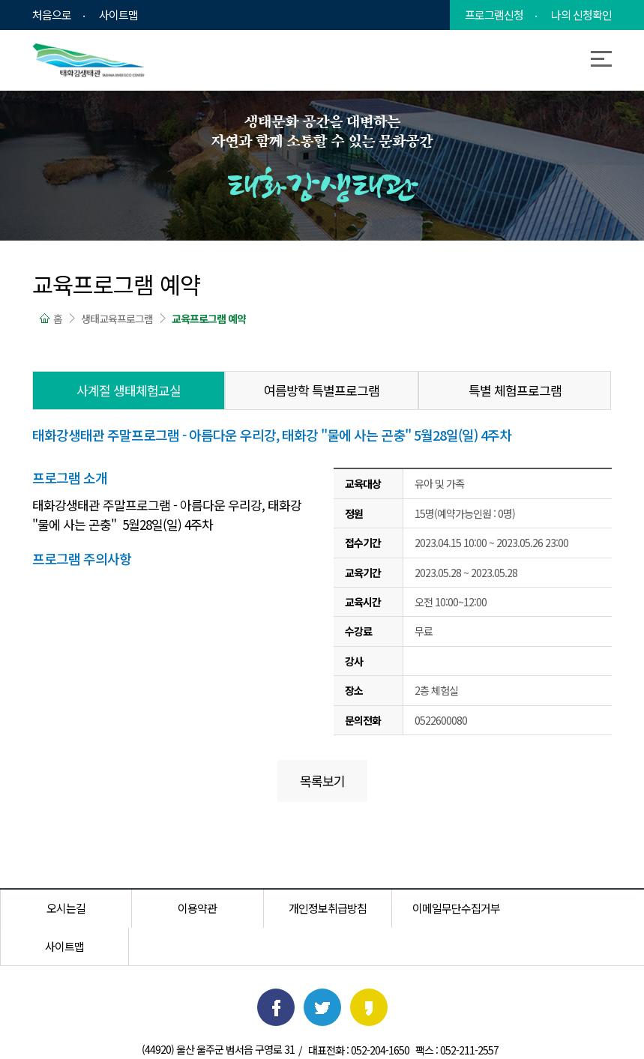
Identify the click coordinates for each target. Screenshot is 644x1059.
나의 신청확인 (581, 14)
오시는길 (64, 908)
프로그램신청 (494, 14)
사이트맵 (118, 14)
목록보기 (322, 780)
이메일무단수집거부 (451, 908)
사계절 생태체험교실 (128, 390)
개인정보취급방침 (322, 908)
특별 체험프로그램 (515, 390)
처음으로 (51, 14)
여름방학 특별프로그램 (321, 390)
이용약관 (193, 908)
